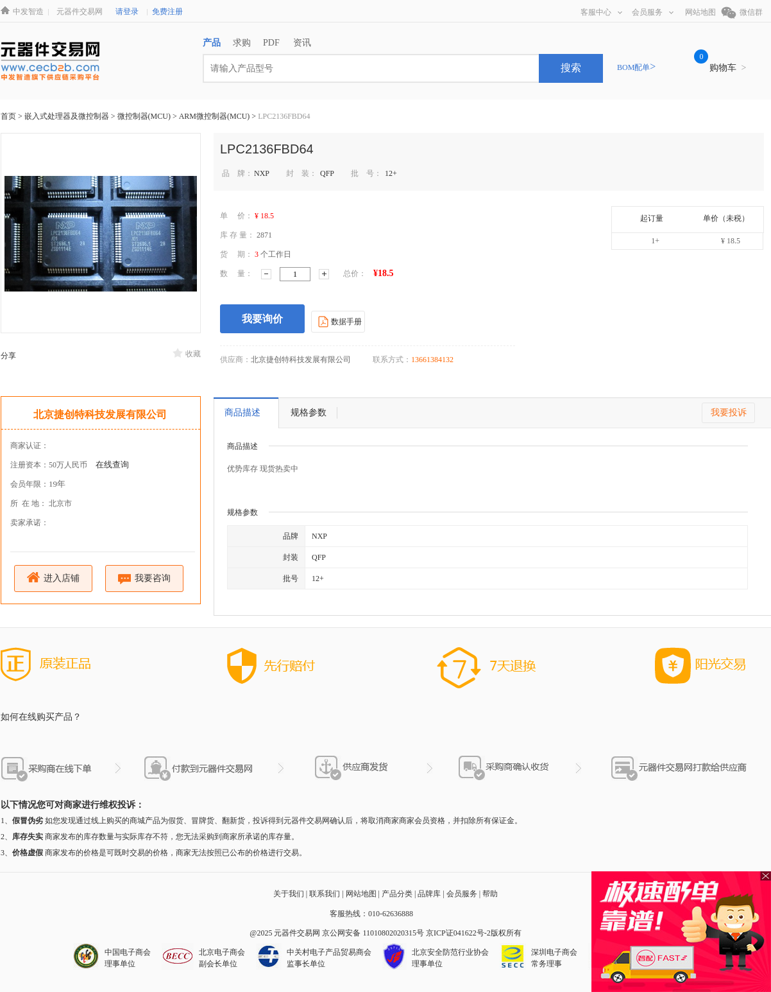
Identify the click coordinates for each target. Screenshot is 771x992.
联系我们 (324, 893)
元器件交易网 (79, 11)
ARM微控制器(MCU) (215, 116)
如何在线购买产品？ (41, 717)
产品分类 (397, 893)
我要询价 (262, 318)
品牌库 (429, 893)
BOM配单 (636, 67)
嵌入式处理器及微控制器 (67, 116)
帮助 (490, 893)
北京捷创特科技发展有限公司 (100, 414)
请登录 (127, 11)
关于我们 (288, 893)
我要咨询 (144, 578)
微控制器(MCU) (145, 116)
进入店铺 (53, 577)
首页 (8, 116)
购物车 (727, 68)
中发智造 (28, 11)
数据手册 (338, 321)
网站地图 (700, 12)
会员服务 (653, 12)
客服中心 (601, 12)
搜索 (571, 67)
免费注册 (167, 11)
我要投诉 (729, 412)
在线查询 (112, 464)
